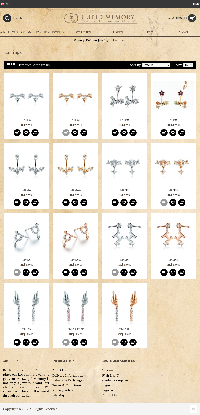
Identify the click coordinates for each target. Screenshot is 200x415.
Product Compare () (117, 380)
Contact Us (109, 395)
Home (78, 41)
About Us (59, 370)
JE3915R (173, 190)
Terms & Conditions (66, 385)
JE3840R (173, 120)
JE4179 (26, 329)
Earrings (119, 41)
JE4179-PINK (76, 329)
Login (106, 385)
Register (107, 390)
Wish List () (110, 376)
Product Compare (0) (34, 65)
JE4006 (26, 260)
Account (108, 370)
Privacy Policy (62, 390)
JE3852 (26, 190)
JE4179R (124, 329)
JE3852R (75, 190)
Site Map (58, 395)
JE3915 (124, 190)
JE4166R (173, 260)
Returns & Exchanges (68, 380)
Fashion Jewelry (97, 41)
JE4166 (124, 260)
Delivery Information (67, 376)
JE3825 (26, 120)
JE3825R (75, 120)
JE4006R (75, 260)
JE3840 (124, 120)
